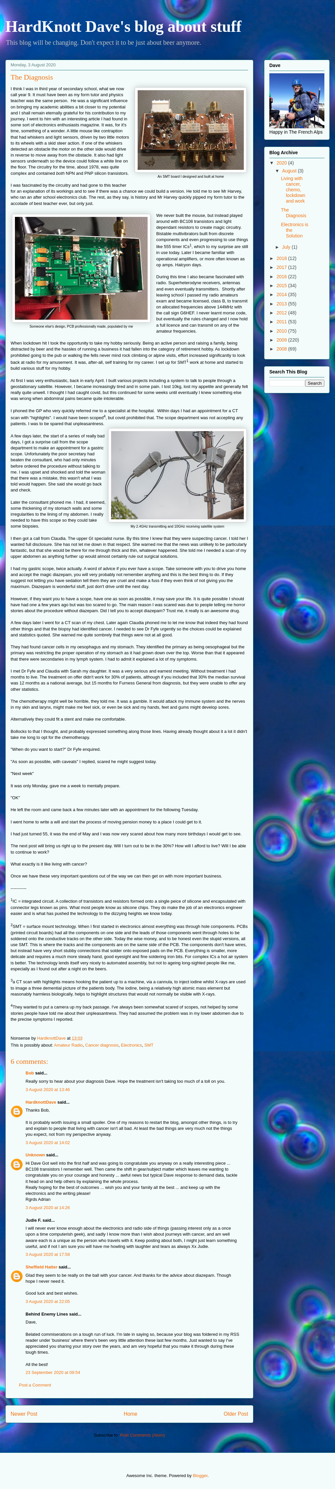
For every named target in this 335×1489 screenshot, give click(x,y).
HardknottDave (41, 1102)
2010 (282, 331)
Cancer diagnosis (101, 1045)
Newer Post (24, 1414)
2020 (282, 162)
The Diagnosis (293, 212)
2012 (282, 312)
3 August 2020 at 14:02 (48, 1142)
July (287, 247)
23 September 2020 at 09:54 (53, 1372)
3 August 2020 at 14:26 (48, 1207)
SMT (148, 1045)
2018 (282, 258)
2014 (282, 294)
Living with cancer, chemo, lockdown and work (293, 189)
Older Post (236, 1414)
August (290, 170)
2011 (282, 321)
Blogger (200, 1475)
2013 (282, 303)
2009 (282, 340)
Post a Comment (35, 1385)
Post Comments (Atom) (142, 1435)
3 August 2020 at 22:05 (48, 1301)
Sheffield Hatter (41, 1266)
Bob (30, 1072)
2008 (282, 349)
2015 (282, 285)
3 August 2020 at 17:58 (48, 1254)
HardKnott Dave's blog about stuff (123, 26)
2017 (282, 267)
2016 (282, 276)
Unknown (35, 1154)
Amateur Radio (68, 1045)
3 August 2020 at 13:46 (48, 1089)
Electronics (131, 1045)
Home (131, 1414)
